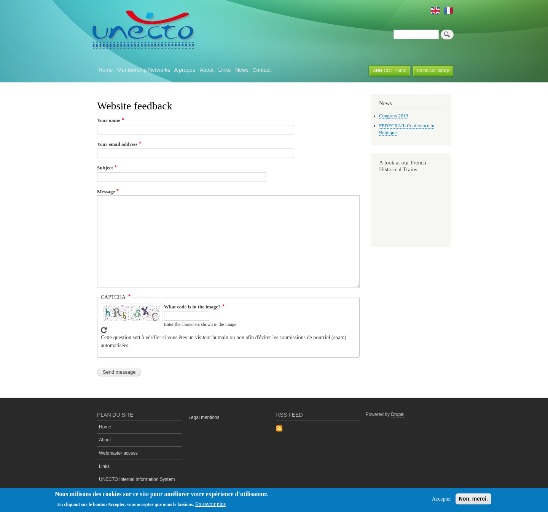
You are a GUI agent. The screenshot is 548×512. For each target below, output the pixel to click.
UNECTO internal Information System (137, 479)
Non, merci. (473, 499)
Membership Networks (143, 70)
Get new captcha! (104, 330)
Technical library (432, 70)
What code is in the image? (192, 307)
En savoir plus (210, 504)
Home (106, 70)
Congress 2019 (393, 116)
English (435, 10)
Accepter (441, 499)
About (207, 70)
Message (106, 191)
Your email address (117, 144)
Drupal (397, 414)
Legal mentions (203, 417)
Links (224, 70)
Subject (105, 168)
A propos (184, 70)
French (448, 10)
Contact (261, 70)
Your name (108, 120)
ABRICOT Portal (389, 70)
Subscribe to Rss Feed (279, 429)
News (242, 70)
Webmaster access (118, 453)
